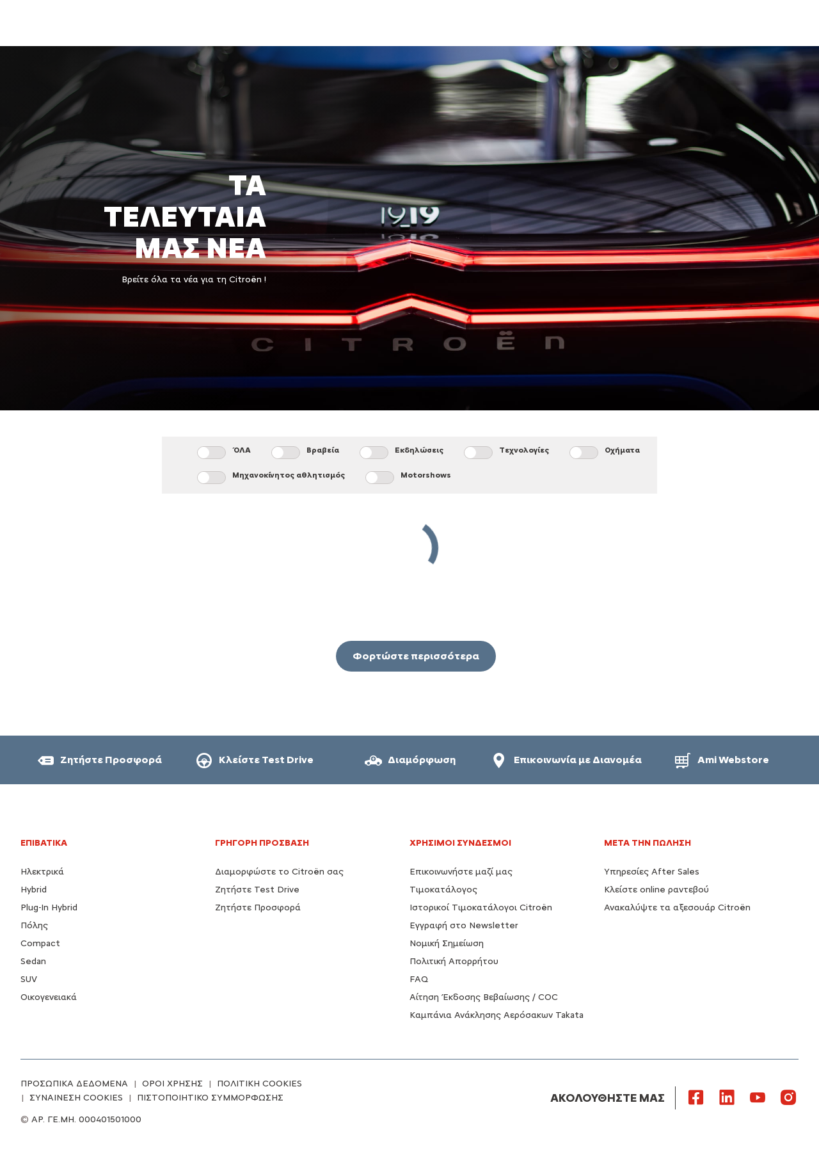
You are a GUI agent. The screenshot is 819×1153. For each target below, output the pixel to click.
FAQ (419, 979)
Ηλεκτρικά (42, 871)
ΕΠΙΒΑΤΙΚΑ (43, 842)
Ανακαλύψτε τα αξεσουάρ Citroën (677, 907)
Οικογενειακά (48, 997)
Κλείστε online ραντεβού (656, 889)
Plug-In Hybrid (48, 907)
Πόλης (34, 925)
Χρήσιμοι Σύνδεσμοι (460, 842)
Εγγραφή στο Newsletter (464, 925)
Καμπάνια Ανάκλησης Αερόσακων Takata (497, 1015)
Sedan (33, 961)
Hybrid (33, 889)
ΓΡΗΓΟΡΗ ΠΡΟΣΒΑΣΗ (262, 842)
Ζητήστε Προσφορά (258, 907)
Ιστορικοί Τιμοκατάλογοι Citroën (481, 907)
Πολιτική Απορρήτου (454, 961)
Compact (40, 943)
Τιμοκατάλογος (443, 889)
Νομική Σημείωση (447, 943)
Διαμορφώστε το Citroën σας (279, 871)
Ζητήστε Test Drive (257, 889)
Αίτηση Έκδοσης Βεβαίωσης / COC (484, 997)
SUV (28, 979)
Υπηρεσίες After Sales (651, 871)
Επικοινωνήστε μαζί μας (461, 871)
